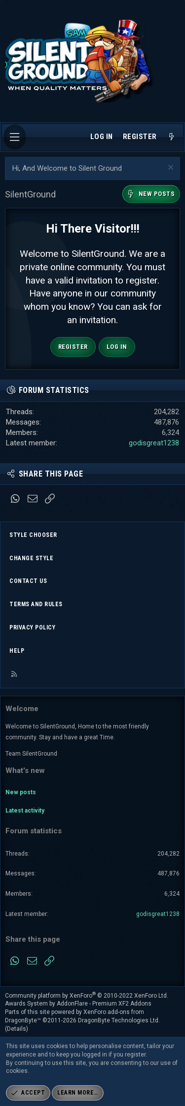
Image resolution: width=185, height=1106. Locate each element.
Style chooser (33, 534)
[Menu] (15, 137)
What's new (25, 770)
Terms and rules (36, 604)
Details (16, 1028)
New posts (20, 792)
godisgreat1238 (154, 442)
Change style (31, 558)
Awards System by (78, 1003)
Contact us (28, 580)
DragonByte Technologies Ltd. (119, 1020)
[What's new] (171, 137)
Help (16, 650)
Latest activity (24, 810)
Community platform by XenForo (86, 995)
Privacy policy (32, 627)
